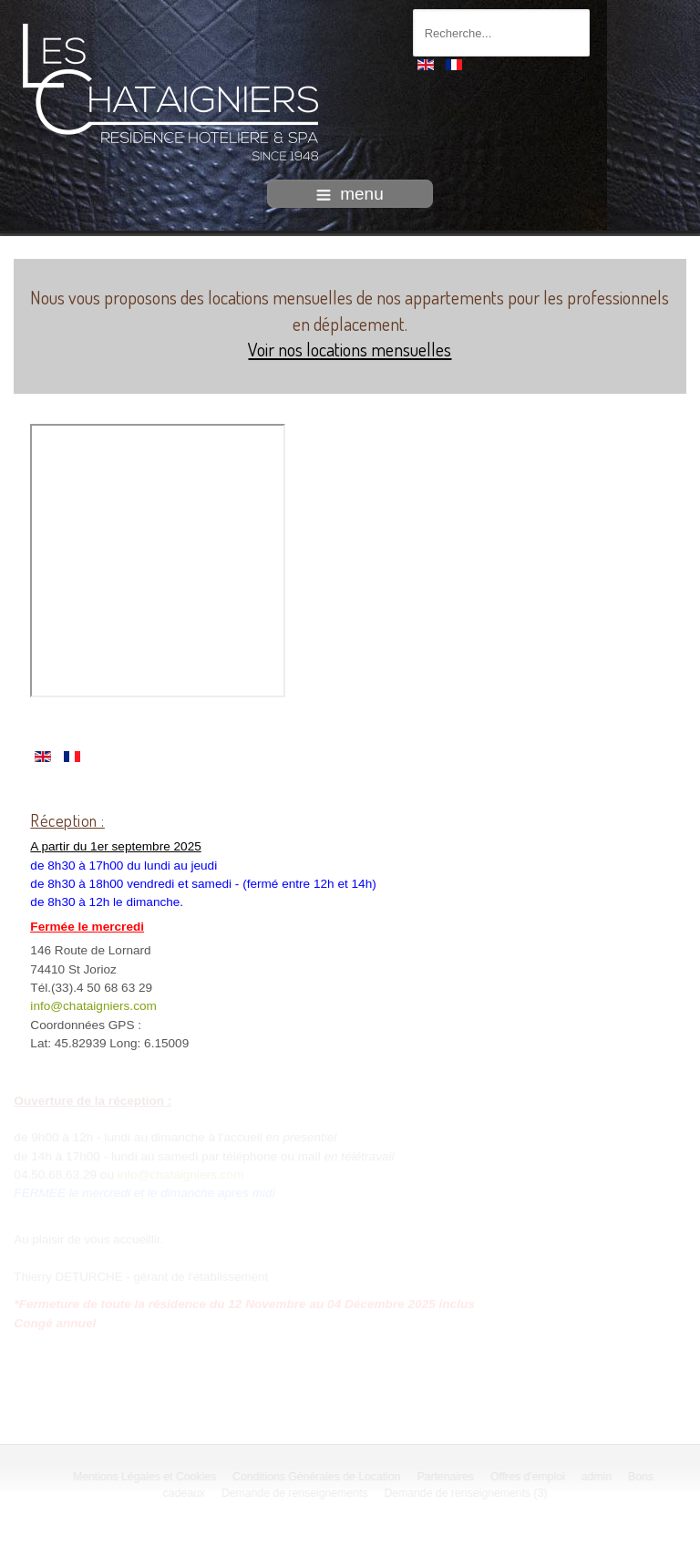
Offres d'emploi (529, 1476)
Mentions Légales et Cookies (146, 1476)
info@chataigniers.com (93, 1006)
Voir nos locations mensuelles (349, 349)
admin (597, 1476)
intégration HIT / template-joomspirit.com (350, 1540)
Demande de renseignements (296, 1493)
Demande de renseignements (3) (467, 1493)
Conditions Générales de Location (318, 1476)
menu (350, 193)
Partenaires (447, 1476)
